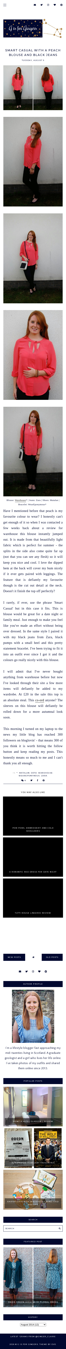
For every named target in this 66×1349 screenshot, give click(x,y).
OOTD (34, 773)
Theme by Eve (47, 1344)
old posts (52, 957)
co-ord (39, 700)
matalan (24, 773)
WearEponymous (29, 776)
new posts (14, 957)
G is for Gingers (28, 1344)
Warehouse (20, 500)
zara (44, 776)
